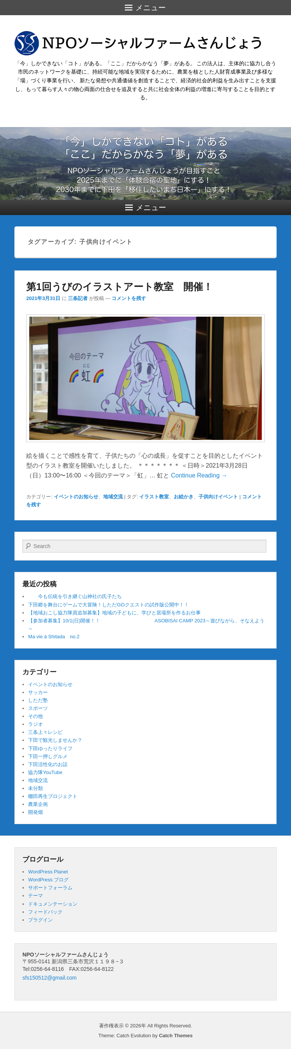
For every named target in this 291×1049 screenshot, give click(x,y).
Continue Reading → (199, 475)
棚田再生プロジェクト (52, 796)
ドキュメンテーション (52, 904)
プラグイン (40, 920)
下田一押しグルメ (48, 756)
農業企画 (38, 804)
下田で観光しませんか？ (55, 740)
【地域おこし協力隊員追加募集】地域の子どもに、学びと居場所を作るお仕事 (114, 613)
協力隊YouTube (45, 772)
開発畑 (35, 812)
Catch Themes (176, 1035)
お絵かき (183, 496)
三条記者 (78, 298)
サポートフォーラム (50, 887)
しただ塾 (38, 700)
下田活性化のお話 (48, 764)
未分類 (35, 788)
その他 (35, 716)
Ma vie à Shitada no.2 (53, 636)
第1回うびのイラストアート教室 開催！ (119, 286)
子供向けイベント (218, 496)
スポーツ (38, 708)
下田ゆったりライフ (50, 748)
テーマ (35, 895)
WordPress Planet (48, 872)
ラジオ (35, 724)
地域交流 (113, 496)
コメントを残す (129, 298)
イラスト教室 (154, 496)
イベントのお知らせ (76, 496)
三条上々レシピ (45, 732)
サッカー (38, 692)
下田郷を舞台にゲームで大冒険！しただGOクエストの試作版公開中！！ (108, 605)
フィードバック (45, 912)
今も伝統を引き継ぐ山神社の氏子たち (75, 596)
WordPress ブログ (48, 880)
